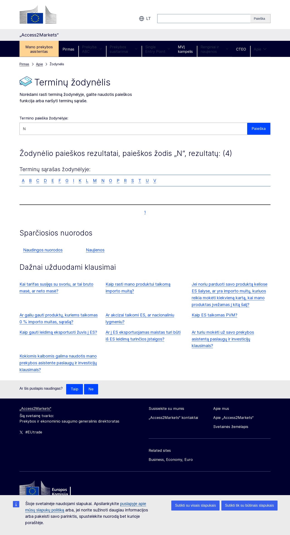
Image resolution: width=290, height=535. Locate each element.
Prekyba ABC (92, 49)
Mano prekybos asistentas (39, 49)
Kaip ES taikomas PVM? (214, 315)
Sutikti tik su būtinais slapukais (249, 505)
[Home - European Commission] (52, 490)
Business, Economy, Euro (171, 459)
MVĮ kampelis (185, 49)
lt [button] (145, 18)
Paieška (258, 128)
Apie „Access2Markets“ (233, 418)
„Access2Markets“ (35, 408)
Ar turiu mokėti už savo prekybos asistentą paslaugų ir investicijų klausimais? (223, 339)
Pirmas (68, 49)
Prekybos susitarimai (124, 49)
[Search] (260, 18)
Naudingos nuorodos (43, 250)
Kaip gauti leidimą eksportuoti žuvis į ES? (58, 332)
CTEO (241, 49)
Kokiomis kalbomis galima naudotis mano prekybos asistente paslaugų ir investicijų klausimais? (58, 363)
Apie (260, 49)
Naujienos (95, 250)
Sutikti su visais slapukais (195, 505)
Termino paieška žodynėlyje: (43, 118)
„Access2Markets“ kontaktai (173, 418)
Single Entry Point (157, 49)
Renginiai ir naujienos (214, 49)
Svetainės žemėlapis (230, 427)
